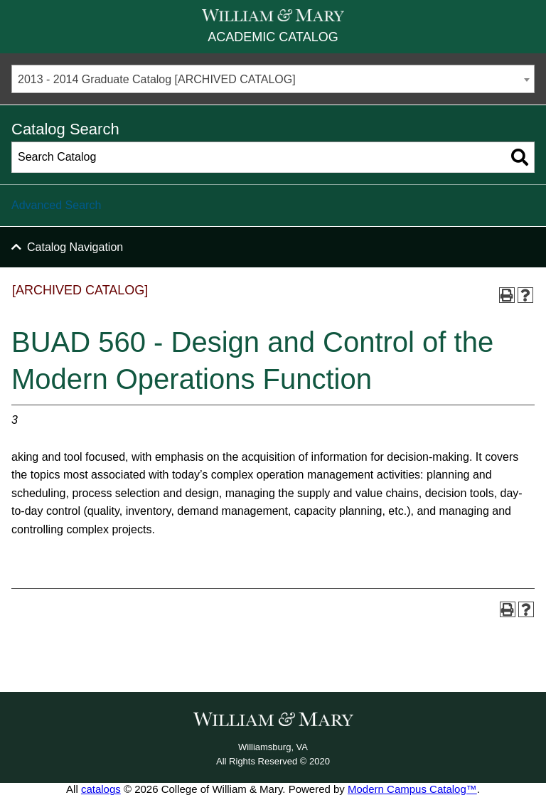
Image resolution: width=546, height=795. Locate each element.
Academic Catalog (273, 37)
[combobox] (273, 79)
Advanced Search (56, 205)
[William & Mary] (273, 15)
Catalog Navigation (75, 247)
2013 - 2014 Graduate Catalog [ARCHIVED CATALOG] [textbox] (157, 79)
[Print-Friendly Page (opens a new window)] (507, 295)
